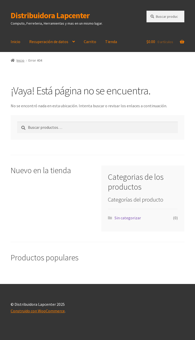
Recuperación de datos (48, 41)
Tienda (111, 41)
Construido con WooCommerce (38, 310)
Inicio (15, 41)
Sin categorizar (128, 217)
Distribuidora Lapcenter (50, 15)
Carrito (90, 41)
